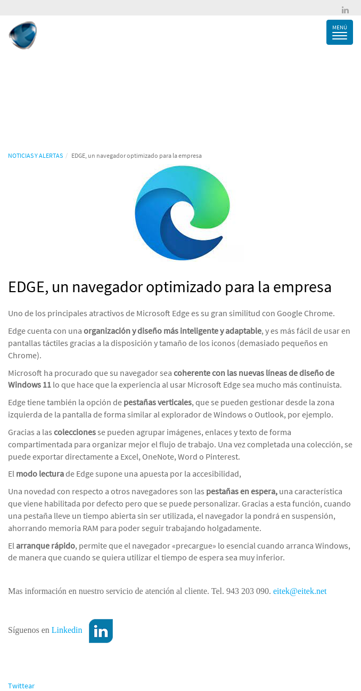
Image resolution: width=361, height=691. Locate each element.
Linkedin (67, 629)
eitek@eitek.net (299, 591)
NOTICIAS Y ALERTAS (35, 155)
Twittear (21, 685)
